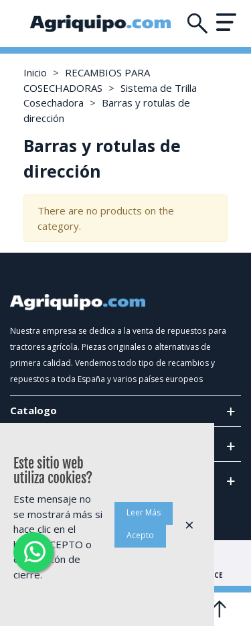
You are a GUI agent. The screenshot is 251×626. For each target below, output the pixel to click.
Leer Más (144, 512)
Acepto (140, 535)
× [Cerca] (189, 524)
